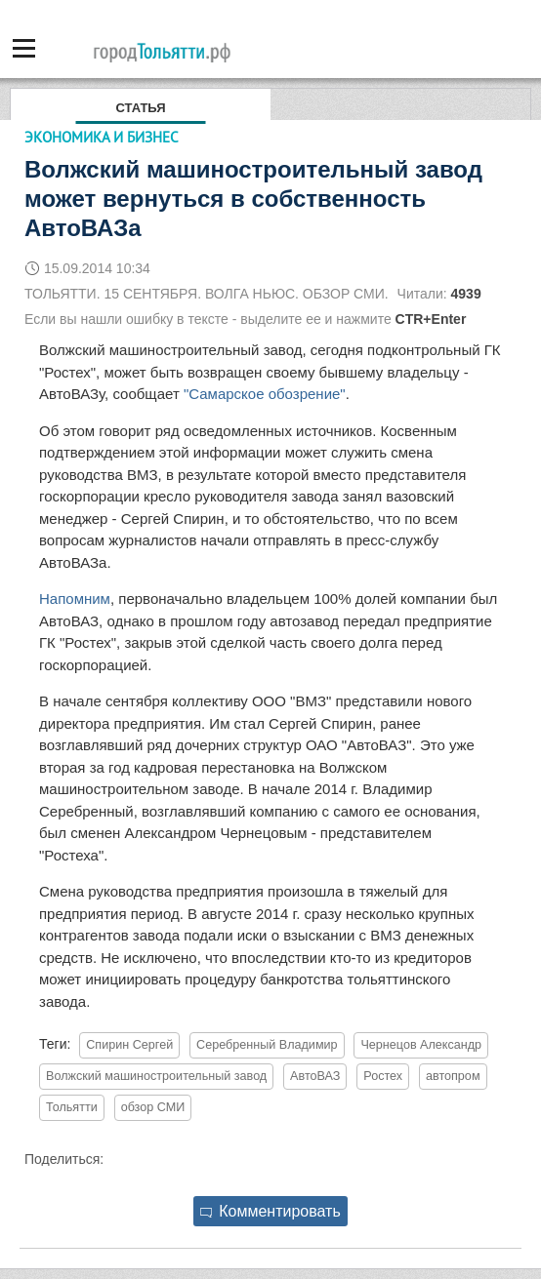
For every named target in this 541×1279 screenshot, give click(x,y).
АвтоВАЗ (315, 1076)
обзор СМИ (153, 1107)
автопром (453, 1076)
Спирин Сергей (129, 1045)
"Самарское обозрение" (265, 393)
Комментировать (270, 1211)
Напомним (74, 598)
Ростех (382, 1076)
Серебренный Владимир (267, 1045)
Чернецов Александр (420, 1045)
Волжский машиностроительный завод (156, 1076)
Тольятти (72, 1107)
